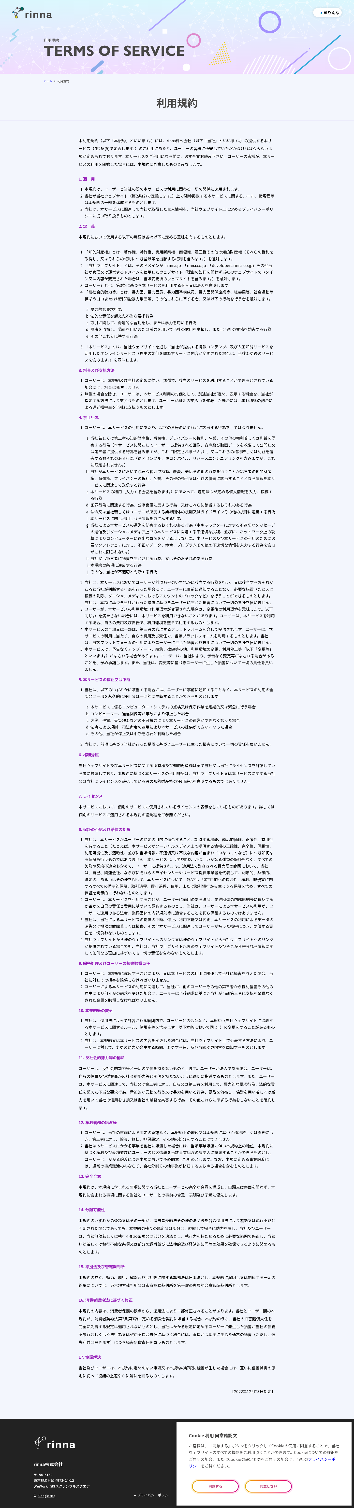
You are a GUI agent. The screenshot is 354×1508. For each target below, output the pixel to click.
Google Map (46, 1496)
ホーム (48, 81)
